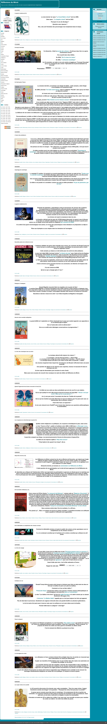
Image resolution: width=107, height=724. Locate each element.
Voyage (2, 100)
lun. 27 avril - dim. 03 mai (5, 115)
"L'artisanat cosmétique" (68, 59)
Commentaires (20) (44, 412)
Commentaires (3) (73, 127)
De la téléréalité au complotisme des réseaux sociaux (28, 525)
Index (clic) (7, 21)
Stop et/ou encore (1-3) (20, 455)
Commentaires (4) (68, 517)
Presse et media (4, 88)
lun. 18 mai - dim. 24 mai (5, 110)
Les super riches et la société (22, 684)
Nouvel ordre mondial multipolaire (23, 317)
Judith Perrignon (65, 594)
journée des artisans (63, 51)
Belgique (2, 41)
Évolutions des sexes (101, 35)
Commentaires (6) (73, 39)
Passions (2, 82)
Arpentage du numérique (21, 169)
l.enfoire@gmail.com (7, 18)
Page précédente (18, 717)
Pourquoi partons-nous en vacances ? (77, 551)
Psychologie (3, 90)
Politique (2, 87)
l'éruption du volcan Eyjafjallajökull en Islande (66, 553)
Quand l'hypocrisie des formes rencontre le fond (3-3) (28, 386)
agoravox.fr (58, 560)
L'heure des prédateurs (20, 135)
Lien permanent (66, 39)
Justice (2, 64)
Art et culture (3, 38)
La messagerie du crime (20, 653)
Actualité (2, 33)
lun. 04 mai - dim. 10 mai (5, 113)
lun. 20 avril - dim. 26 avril (5, 116)
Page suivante (31, 717)
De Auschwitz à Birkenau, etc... (22, 489)
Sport (2, 98)
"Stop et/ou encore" (62, 439)
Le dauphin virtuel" (59, 19)
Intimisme (3, 59)
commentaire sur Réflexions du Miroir (71, 465)
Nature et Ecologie (4, 75)
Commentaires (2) (58, 234)
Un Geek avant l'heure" (53, 89)
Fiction (2, 51)
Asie (2, 39)
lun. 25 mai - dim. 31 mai (5, 108)
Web (2, 101)
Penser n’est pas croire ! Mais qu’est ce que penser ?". (69, 393)
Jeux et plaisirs (3, 62)
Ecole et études (4, 44)
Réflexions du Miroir (9, 2)
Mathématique (3, 69)
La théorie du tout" (65, 253)
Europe (2, 49)
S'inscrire (100, 13)
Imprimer (79, 39)
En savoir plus (77, 722)
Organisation (3, 78)
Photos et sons (3, 85)
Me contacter (99, 21)
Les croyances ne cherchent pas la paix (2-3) (26, 420)
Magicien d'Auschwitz (80, 493)
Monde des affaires (4, 70)
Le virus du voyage (19, 547)
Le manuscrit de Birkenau (55, 493)
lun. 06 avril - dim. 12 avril (5, 120)
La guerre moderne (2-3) (21, 13)
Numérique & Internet (5, 77)
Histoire (2, 54)
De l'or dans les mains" (69, 57)
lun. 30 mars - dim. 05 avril (6, 121)
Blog (25, 343)
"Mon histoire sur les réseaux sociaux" (58, 99)
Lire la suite (17, 37)
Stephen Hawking (51, 256)
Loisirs (2, 67)
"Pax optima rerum (69, 623)
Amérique (3, 36)
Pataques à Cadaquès (20, 283)
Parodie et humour (4, 80)
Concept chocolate (19, 47)
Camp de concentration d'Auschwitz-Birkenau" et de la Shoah (68, 505)
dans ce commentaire (71, 592)
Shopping (2, 96)
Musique (2, 74)
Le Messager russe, (82, 426)
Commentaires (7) (72, 540)
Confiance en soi (19, 580)
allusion (94, 35)
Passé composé (18, 619)
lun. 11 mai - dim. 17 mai (5, 111)
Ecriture (2, 47)
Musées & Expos (4, 72)
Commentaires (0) (53, 74)
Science (2, 95)
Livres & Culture (4, 65)
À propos (7, 17)
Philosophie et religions (5, 83)
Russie (49, 517)
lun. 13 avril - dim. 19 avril (5, 118)
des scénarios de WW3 (67, 222)
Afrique (2, 34)
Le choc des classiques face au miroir (24, 351)
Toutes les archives (4, 123)
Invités (27, 482)
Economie (3, 46)
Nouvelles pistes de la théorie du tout (24, 242)
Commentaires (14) (70, 162)
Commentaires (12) (54, 482)
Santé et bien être (4, 93)
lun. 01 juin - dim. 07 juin (5, 107)
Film (2, 52)
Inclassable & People (5, 56)
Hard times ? (100, 56)
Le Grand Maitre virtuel (63, 17)
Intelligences (3, 57)
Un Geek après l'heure (20, 82)
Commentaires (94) (65, 343)
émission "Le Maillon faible (46, 598)
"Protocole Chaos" (41, 590)
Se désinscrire (100, 15)
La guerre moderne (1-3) (21, 204)
